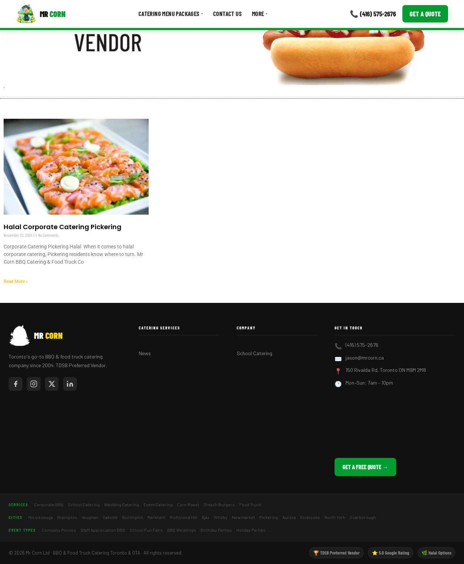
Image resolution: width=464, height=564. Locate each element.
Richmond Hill (183, 517)
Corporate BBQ (48, 504)
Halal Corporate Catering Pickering (62, 226)
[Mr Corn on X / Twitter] (52, 384)
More (260, 13)
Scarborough (362, 517)
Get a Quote (425, 14)
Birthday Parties (216, 529)
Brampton (67, 517)
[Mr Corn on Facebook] (15, 384)
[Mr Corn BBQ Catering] (41, 14)
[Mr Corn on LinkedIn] (70, 384)
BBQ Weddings (181, 529)
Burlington (132, 517)
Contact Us (227, 13)
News (145, 353)
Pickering (268, 517)
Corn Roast (188, 504)
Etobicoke (310, 517)
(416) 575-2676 (361, 345)
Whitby (221, 517)
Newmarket (243, 517)
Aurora (289, 517)
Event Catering (158, 504)
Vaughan (90, 517)
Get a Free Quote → (365, 466)
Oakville (110, 517)
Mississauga (40, 517)
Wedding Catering (121, 504)
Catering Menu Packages (170, 13)
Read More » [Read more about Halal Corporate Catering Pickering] (16, 281)
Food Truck (250, 504)
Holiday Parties (251, 529)
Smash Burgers (219, 504)
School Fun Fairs (146, 529)
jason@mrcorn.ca (364, 357)
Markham (156, 517)
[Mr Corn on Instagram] (34, 384)
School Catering (254, 353)
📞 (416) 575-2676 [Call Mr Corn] (373, 13)
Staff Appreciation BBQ (102, 529)
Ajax (206, 517)
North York (334, 517)
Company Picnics (59, 529)
